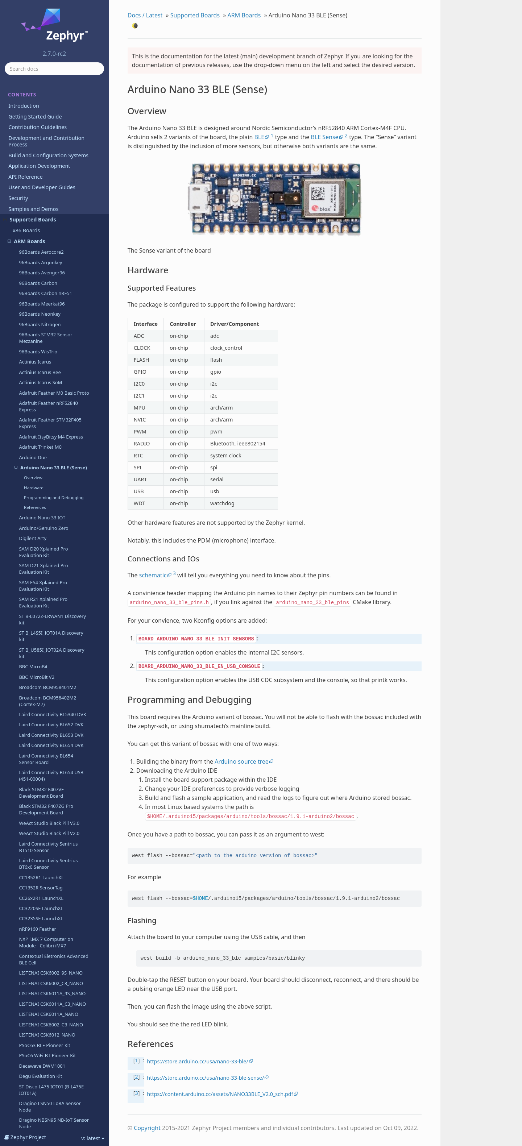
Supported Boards (195, 15)
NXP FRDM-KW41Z (39, 973)
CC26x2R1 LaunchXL (41, 520)
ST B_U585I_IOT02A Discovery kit (51, 275)
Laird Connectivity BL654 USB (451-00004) (51, 397)
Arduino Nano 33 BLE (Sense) (50, 89)
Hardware (34, 109)
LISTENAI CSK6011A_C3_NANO (52, 626)
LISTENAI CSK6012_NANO (47, 656)
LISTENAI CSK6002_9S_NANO (51, 594)
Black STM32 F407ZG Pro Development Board (46, 431)
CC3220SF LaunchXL (41, 530)
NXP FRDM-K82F (36, 953)
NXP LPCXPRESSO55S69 (45, 1104)
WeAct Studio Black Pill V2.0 (49, 455)
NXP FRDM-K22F (36, 932)
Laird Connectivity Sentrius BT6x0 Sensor (48, 485)
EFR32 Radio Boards (41, 895)
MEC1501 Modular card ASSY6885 (44, 1117)
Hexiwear (29, 994)
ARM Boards (244, 15)
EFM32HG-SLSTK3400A (44, 786)
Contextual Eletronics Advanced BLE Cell (53, 581)
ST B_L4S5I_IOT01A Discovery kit (51, 258)
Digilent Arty (32, 160)
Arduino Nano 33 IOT (42, 139)
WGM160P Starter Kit (42, 759)
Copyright (147, 1128)
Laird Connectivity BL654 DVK (51, 367)
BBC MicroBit (33, 288)
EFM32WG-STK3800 (40, 817)
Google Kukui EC (37, 983)
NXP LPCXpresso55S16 (43, 1083)
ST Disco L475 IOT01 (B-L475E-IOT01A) (52, 711)
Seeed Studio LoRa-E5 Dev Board (47, 1048)
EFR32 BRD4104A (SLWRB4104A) (38, 830)
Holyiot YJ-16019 (37, 1015)
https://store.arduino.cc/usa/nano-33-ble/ (197, 1061)
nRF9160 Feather (37, 551)
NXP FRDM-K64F (36, 942)
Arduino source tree (242, 761)
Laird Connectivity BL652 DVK (51, 346)
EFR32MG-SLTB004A (41, 905)
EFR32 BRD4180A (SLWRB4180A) (38, 847)
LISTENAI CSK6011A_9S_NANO (52, 615)
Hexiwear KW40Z (37, 1004)
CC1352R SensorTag (40, 509)
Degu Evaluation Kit (40, 698)
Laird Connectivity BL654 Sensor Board (46, 380)
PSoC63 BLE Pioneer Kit (44, 667)
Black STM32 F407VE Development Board (41, 414)
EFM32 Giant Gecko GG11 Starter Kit (47, 772)
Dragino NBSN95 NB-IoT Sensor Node (54, 745)
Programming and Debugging (53, 119)
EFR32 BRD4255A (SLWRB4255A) (38, 881)
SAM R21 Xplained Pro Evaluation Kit (43, 224)
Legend (27, 1035)
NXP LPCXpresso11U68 (44, 1062)
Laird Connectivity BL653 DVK (51, 357)
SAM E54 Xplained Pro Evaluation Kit (43, 207)
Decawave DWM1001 (42, 688)
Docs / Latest (145, 15)
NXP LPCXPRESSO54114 (45, 1073)
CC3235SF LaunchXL (41, 540)
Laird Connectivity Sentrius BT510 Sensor (48, 469)
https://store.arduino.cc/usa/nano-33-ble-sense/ (205, 1077)
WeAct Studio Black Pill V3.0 (49, 445)
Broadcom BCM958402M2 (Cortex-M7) (47, 322)
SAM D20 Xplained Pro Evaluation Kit (43, 173)
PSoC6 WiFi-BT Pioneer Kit (47, 677)
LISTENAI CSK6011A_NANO (48, 636)
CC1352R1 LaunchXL (41, 499)
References (35, 129)
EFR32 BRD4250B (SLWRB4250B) (38, 864)
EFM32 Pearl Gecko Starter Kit (51, 796)
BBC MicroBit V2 (36, 299)
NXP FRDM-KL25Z (38, 963)
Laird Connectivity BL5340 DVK (52, 336)
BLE (259, 137)
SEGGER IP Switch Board (45, 1025)
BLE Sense (324, 137)
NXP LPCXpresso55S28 (43, 1093)
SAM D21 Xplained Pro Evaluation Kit (43, 190)
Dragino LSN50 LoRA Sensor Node (49, 728)
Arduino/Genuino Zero (43, 150)
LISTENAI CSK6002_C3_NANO (51, 605)
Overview (33, 99)
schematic (153, 575)
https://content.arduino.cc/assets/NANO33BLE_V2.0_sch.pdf (220, 1094)
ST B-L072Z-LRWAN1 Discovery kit (52, 241)
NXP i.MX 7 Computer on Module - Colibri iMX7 (46, 564)
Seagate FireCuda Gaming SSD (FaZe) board (52, 918)
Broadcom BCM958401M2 (47, 309)
